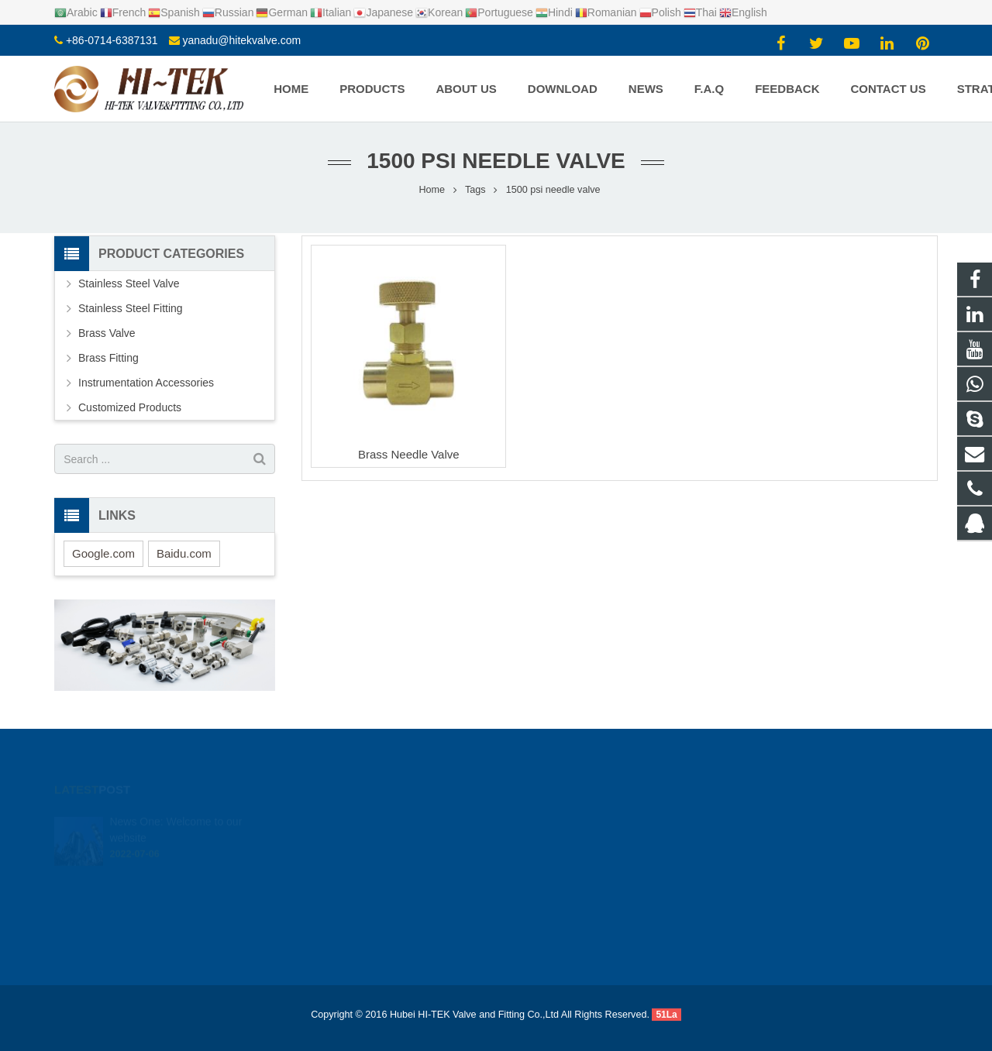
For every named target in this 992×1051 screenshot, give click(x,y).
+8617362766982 (562, 845)
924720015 (549, 822)
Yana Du (541, 912)
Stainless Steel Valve (128, 283)
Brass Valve (107, 333)
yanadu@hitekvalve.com (241, 40)
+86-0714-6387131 (112, 40)
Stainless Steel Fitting (130, 308)
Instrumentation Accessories (146, 382)
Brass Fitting (108, 358)
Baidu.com (184, 553)
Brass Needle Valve (409, 454)
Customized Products (129, 407)
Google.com (103, 553)
